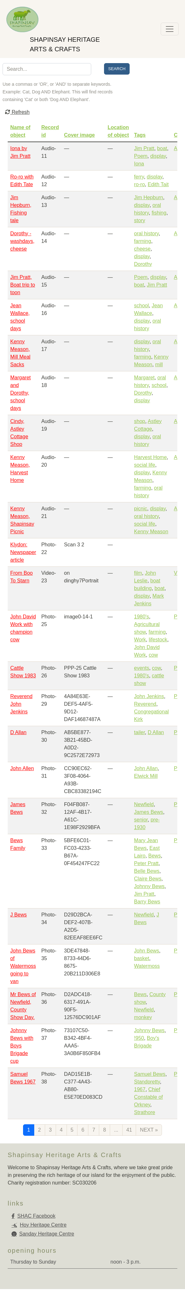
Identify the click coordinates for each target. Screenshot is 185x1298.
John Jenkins (149, 696)
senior (141, 819)
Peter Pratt (146, 863)
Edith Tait (158, 184)
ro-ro (139, 184)
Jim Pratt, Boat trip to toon (22, 284)
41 (129, 1130)
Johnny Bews (149, 886)
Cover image (79, 135)
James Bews (148, 812)
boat (162, 148)
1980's (141, 616)
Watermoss (147, 966)
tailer (139, 732)
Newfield (144, 804)
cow (153, 655)
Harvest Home (150, 457)
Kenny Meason (151, 531)
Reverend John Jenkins (21, 704)
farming (142, 241)
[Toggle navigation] (170, 29)
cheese (142, 249)
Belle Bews (146, 871)
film (138, 573)
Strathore (144, 1112)
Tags (140, 135)
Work (140, 639)
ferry (139, 176)
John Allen (22, 768)
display (158, 156)
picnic (140, 508)
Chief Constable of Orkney (148, 1097)
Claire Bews (147, 878)
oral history (146, 233)
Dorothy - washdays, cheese (22, 241)
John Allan (146, 768)
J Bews (18, 914)
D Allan (18, 732)
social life (144, 465)
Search (116, 68)
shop (139, 421)
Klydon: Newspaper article (23, 552)
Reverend (145, 704)
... (116, 1130)
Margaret (144, 377)
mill (159, 364)
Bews (154, 855)
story (139, 220)
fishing (159, 212)
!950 (139, 1038)
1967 (140, 1089)
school (141, 305)
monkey (143, 1017)
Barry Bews (147, 901)
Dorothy (143, 264)
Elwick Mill (146, 776)
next (149, 1130)
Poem (141, 156)
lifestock (158, 639)
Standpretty (147, 1081)
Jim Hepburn (148, 197)
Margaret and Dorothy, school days (20, 393)
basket (141, 958)
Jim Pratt (144, 148)
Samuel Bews (149, 1074)
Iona (139, 163)
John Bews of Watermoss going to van (23, 966)
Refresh (17, 112)
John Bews (146, 950)
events (141, 668)
